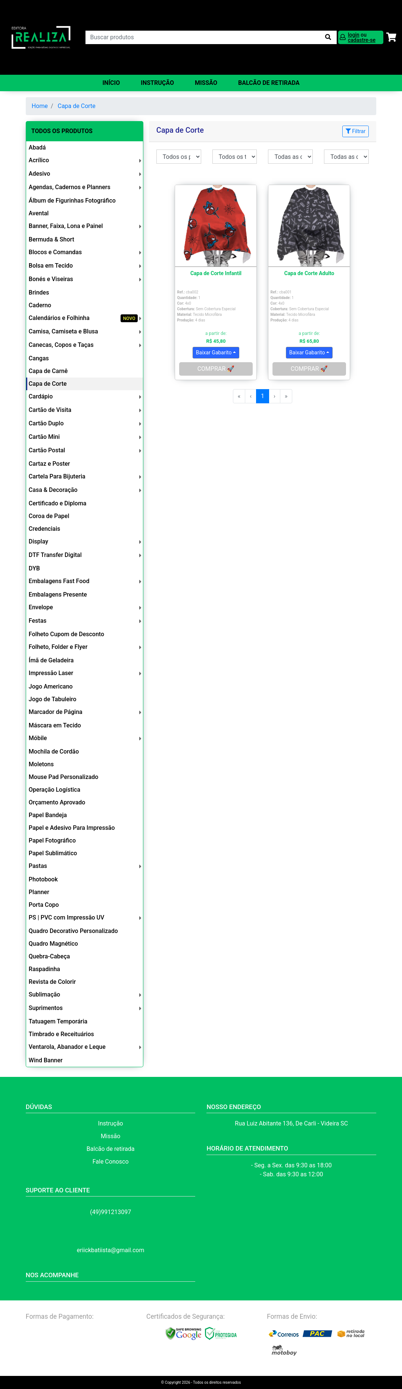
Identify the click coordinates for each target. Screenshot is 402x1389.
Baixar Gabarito (214, 352)
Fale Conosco (111, 1161)
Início (111, 82)
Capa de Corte (76, 106)
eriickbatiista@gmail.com (110, 1250)
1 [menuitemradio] (262, 396)
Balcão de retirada (111, 1148)
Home (40, 106)
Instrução (157, 82)
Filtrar (355, 131)
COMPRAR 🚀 (216, 368)
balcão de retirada (269, 82)
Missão (206, 82)
